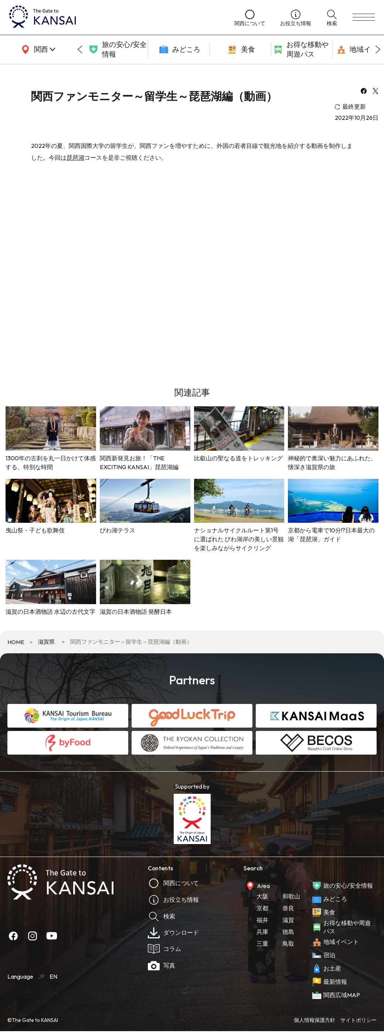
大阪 (262, 896)
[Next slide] (378, 49)
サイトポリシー (358, 1020)
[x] (375, 91)
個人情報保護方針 (314, 1020)
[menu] (364, 17)
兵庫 (262, 931)
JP (41, 976)
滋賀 (288, 920)
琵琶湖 (75, 157)
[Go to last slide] (80, 49)
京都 (262, 908)
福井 (262, 920)
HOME (15, 642)
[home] (114, 17)
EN (53, 976)
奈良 (288, 908)
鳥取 (288, 943)
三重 (262, 943)
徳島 (288, 931)
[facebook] (364, 91)
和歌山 (291, 896)
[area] (37, 49)
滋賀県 (46, 641)
